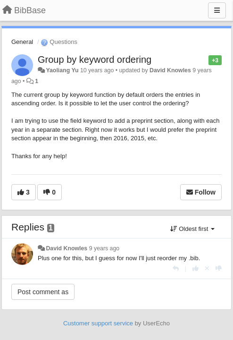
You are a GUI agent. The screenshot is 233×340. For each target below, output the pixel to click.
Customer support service (98, 323)
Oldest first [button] (192, 228)
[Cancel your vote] (207, 268)
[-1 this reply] (219, 268)
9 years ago (104, 248)
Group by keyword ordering (94, 59)
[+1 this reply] (195, 268)
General (22, 41)
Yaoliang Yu (62, 70)
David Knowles (170, 70)
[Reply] (176, 268)
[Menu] (217, 10)
